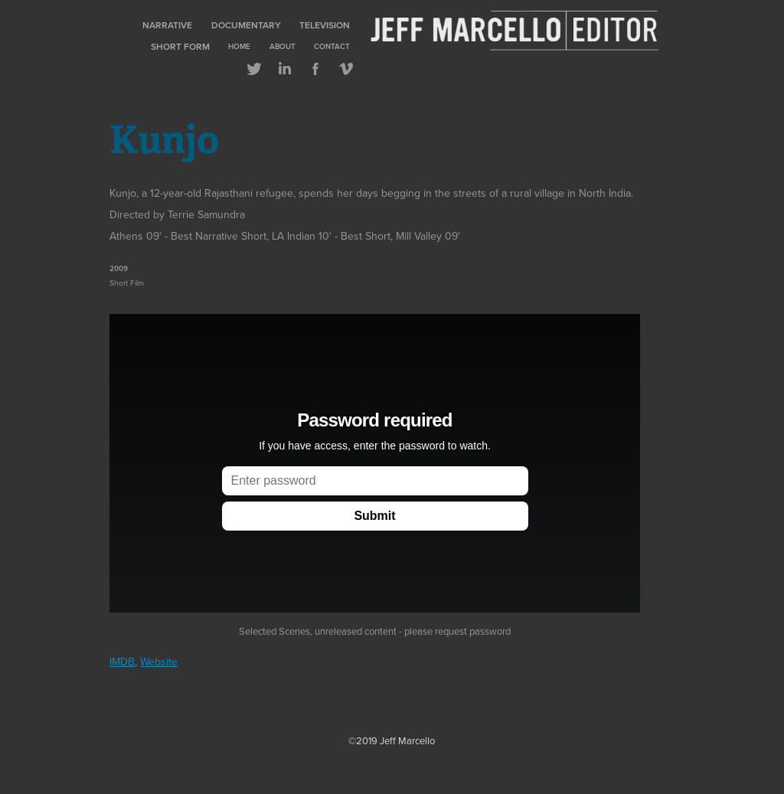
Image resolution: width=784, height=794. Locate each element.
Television (324, 24)
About (283, 46)
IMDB (122, 661)
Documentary (246, 24)
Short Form (180, 46)
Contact (332, 46)
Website (159, 661)
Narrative (167, 24)
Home (239, 46)
